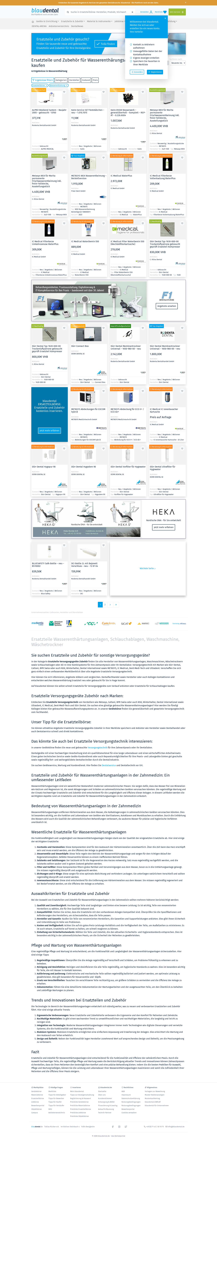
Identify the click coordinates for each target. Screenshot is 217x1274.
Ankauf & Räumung (106, 1109)
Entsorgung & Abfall (106, 1102)
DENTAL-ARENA (39, 26)
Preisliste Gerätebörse (79, 1102)
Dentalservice (109, 765)
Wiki (50, 1109)
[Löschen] (46, 85)
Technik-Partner (104, 1113)
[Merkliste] (161, 12)
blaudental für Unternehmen (157, 1105)
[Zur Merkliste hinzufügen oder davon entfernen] (64, 91)
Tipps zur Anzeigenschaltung (82, 1095)
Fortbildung (169, 21)
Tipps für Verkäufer (56, 1105)
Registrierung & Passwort (80, 1098)
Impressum (126, 1095)
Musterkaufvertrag (152, 1098)
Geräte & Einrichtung (46, 21)
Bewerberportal (37, 1105)
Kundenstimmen (105, 1098)
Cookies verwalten (129, 1113)
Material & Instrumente (99, 21)
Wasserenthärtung (57, 85)
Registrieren (155, 72)
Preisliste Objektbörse (79, 1116)
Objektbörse (36, 1109)
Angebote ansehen (166, 306)
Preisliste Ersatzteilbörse (80, 1109)
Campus (34, 1113)
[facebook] (113, 1126)
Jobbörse (119, 21)
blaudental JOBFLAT (153, 1102)
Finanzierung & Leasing (107, 1105)
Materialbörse (37, 1095)
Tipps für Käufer (55, 1102)
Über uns (102, 1095)
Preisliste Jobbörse (78, 1113)
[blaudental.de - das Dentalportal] (33, 21)
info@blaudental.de (176, 1127)
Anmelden (137, 72)
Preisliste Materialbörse (80, 1105)
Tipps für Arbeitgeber (57, 1095)
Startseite (102, 1091)
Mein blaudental (77, 1091)
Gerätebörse (36, 1091)
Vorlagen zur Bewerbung (155, 1091)
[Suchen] (132, 12)
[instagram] (119, 1126)
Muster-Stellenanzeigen (154, 1095)
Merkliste (52, 1091)
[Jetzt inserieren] (177, 12)
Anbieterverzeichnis (59, 26)
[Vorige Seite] (110, 605)
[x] (126, 1126)
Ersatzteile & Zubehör (72, 21)
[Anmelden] (146, 12)
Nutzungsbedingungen (131, 1102)
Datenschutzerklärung (131, 1098)
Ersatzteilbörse (38, 85)
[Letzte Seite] (116, 605)
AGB (123, 1091)
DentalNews (77, 26)
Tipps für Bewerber (56, 1098)
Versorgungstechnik (97, 747)
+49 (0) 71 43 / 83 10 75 (155, 1127)
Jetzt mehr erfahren (49, 430)
